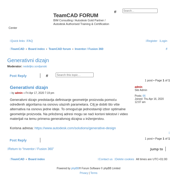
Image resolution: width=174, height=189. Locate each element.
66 (144, 95)
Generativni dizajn (28, 60)
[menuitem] (29, 41)
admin (138, 87)
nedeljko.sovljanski (35, 66)
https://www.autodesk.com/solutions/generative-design (75, 128)
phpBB (75, 168)
